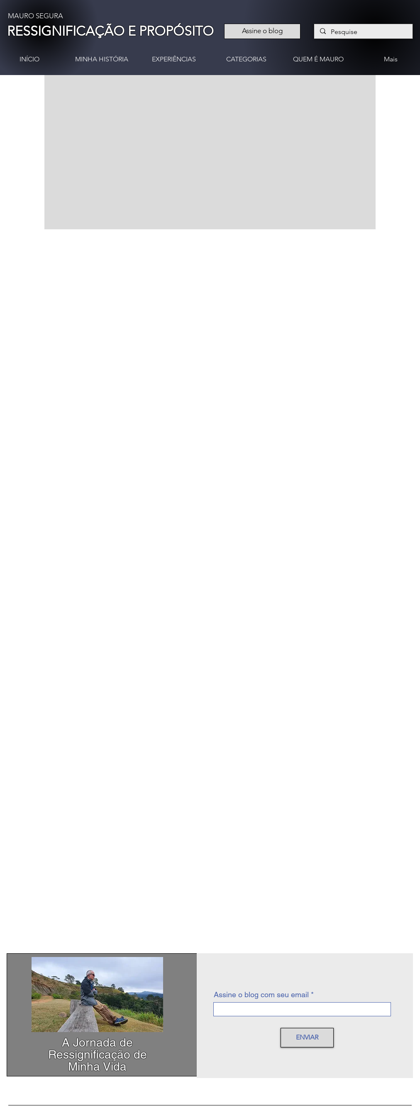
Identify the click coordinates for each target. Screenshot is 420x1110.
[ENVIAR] (307, 1037)
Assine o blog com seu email (261, 994)
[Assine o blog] (262, 31)
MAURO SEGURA (35, 16)
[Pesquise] (363, 32)
